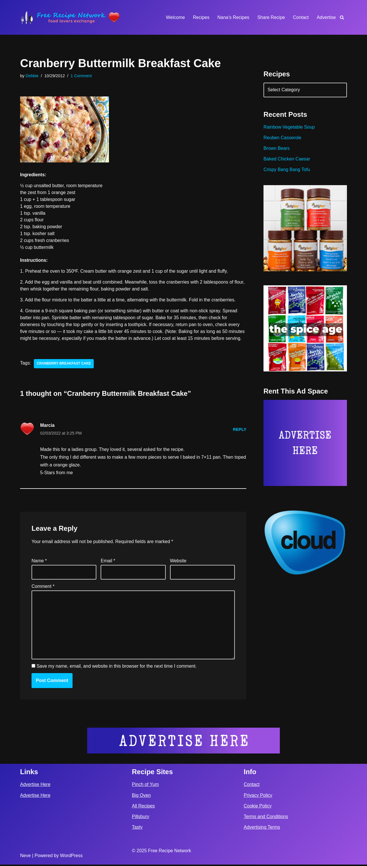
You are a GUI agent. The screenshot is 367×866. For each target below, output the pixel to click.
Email (108, 562)
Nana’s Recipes (233, 17)
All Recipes (143, 807)
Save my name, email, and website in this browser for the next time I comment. (116, 667)
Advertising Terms (262, 828)
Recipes (200, 17)
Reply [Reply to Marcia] (239, 430)
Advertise (326, 17)
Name (39, 562)
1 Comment (81, 75)
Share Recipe (271, 17)
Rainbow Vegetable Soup (289, 127)
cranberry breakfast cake (64, 365)
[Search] (342, 17)
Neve (25, 857)
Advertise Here (35, 785)
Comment (43, 587)
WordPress (71, 857)
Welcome (174, 17)
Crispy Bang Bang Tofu (286, 170)
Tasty (137, 828)
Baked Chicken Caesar (287, 159)
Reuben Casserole (282, 138)
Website (178, 562)
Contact (301, 17)
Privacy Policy (258, 796)
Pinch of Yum (145, 785)
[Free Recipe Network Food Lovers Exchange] (70, 17)
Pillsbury (140, 817)
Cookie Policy (258, 807)
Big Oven (141, 796)
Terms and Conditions (266, 817)
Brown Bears (276, 148)
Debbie (32, 75)
